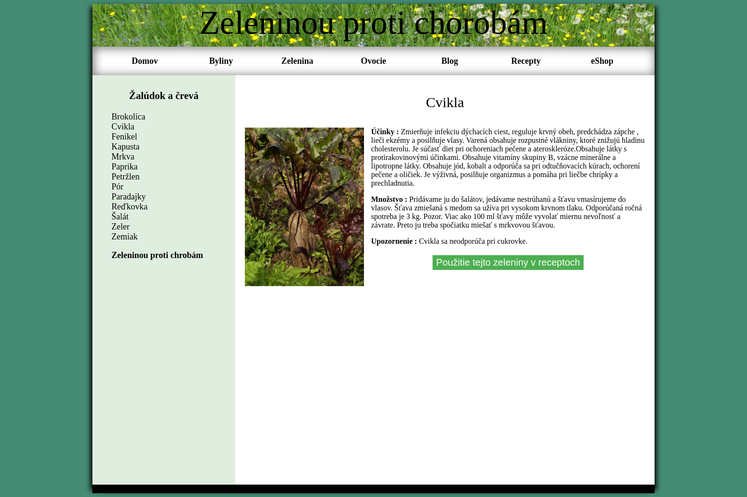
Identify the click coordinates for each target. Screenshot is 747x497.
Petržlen (125, 176)
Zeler (120, 226)
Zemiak (124, 236)
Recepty (526, 61)
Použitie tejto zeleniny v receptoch (508, 262)
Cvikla (122, 126)
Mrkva (122, 156)
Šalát (120, 216)
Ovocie (373, 61)
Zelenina (297, 61)
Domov (145, 61)
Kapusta (125, 146)
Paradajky (128, 196)
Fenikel (124, 136)
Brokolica (128, 116)
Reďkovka (129, 206)
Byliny (221, 61)
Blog (449, 61)
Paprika (124, 166)
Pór (117, 186)
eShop (602, 61)
